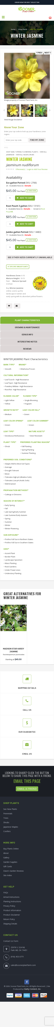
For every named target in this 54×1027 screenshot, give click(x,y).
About (6, 852)
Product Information (12, 910)
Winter (7, 525)
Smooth (8, 368)
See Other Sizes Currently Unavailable (30, 257)
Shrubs (6, 822)
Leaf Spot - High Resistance (16, 382)
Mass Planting (10, 563)
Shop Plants (22, 28)
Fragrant (28, 403)
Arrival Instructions (11, 896)
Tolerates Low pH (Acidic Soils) (17, 480)
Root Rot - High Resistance (15, 389)
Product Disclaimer (11, 914)
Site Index (7, 874)
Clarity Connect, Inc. (32, 988)
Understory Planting (13, 573)
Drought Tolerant (12, 470)
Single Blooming (31, 400)
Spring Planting (28, 449)
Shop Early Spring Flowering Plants (22, 151)
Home (13, 28)
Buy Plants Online (11, 848)
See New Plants (10, 808)
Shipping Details (10, 923)
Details (28, 185)
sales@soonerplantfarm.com (23, 964)
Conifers (7, 830)
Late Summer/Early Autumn (16, 514)
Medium (8, 414)
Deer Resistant (36, 435)
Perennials (7, 813)
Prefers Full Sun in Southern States (19, 542)
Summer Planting (29, 452)
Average (8, 466)
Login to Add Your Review (37, 168)
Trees (5, 817)
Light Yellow (9, 400)
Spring (7, 518)
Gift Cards (7, 866)
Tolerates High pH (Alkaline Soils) (18, 476)
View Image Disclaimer (13, 118)
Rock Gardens (10, 566)
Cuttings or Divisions (13, 494)
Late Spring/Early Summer (15, 511)
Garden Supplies (10, 861)
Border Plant (10, 556)
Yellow (7, 403)
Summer (8, 521)
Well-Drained (10, 483)
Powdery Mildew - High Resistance (19, 386)
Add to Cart (26, 197)
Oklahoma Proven (27, 368)
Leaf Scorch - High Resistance (17, 379)
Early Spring (10, 504)
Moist (7, 473)
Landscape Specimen (13, 559)
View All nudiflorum (25, 154)
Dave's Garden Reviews (13, 870)
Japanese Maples (10, 826)
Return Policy (9, 918)
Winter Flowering (11, 528)
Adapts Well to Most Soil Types (17, 463)
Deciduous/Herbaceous (14, 435)
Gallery (6, 857)
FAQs (5, 892)
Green (26, 414)
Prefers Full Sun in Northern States (19, 539)
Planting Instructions (12, 901)
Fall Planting (26, 446)
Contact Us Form (10, 940)
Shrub (7, 446)
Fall (6, 508)
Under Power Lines (12, 569)
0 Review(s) (21, 168)
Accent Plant (10, 553)
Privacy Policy (9, 905)
